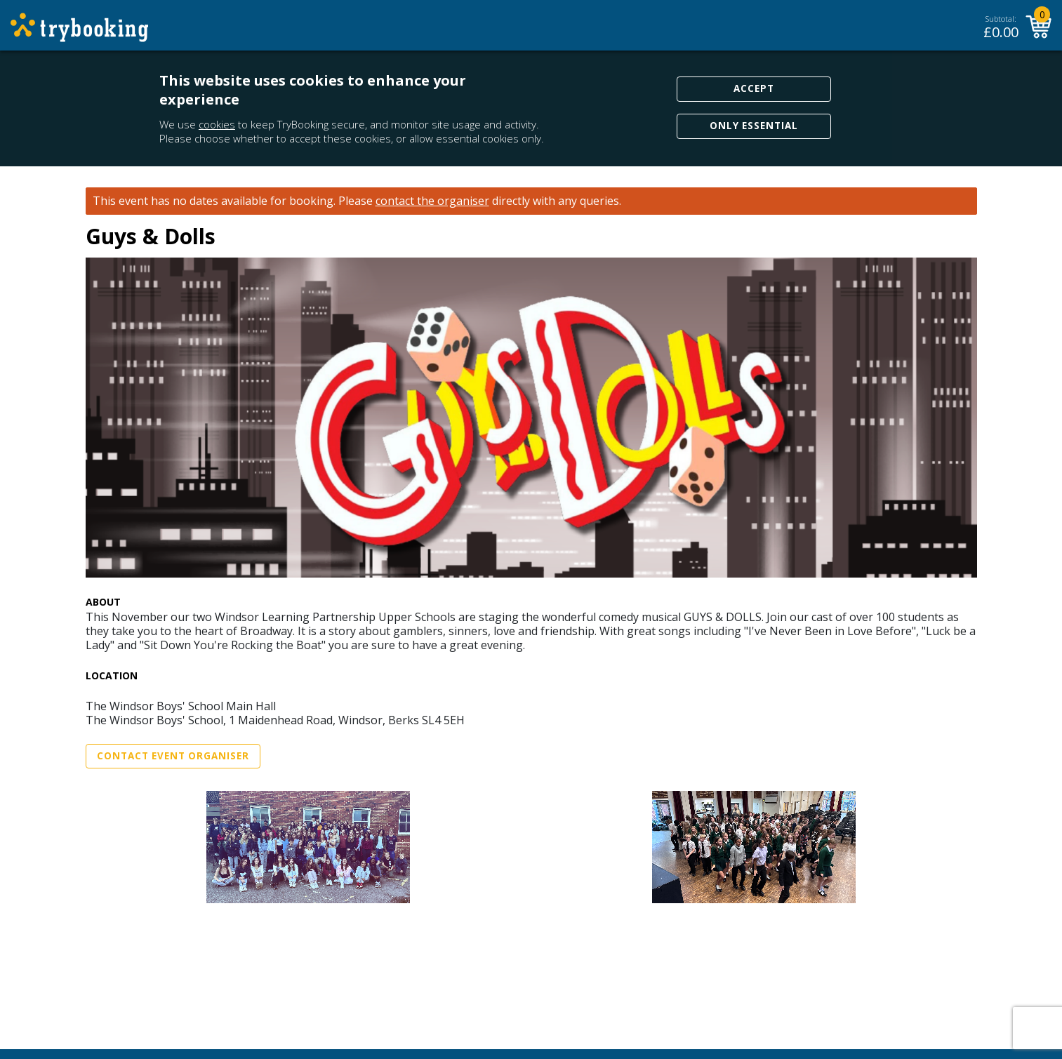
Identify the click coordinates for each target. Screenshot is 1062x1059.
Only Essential (754, 125)
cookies (217, 124)
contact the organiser (432, 201)
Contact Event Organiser (173, 756)
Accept (754, 88)
